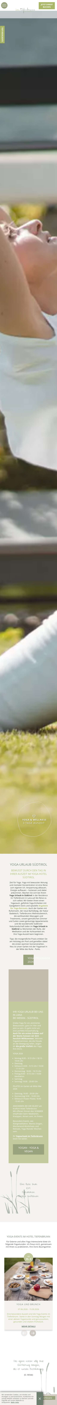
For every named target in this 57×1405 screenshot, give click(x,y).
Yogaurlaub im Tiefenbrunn (29, 1136)
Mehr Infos (15, 1402)
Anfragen (47, 1398)
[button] (28, 985)
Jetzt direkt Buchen (47, 5)
